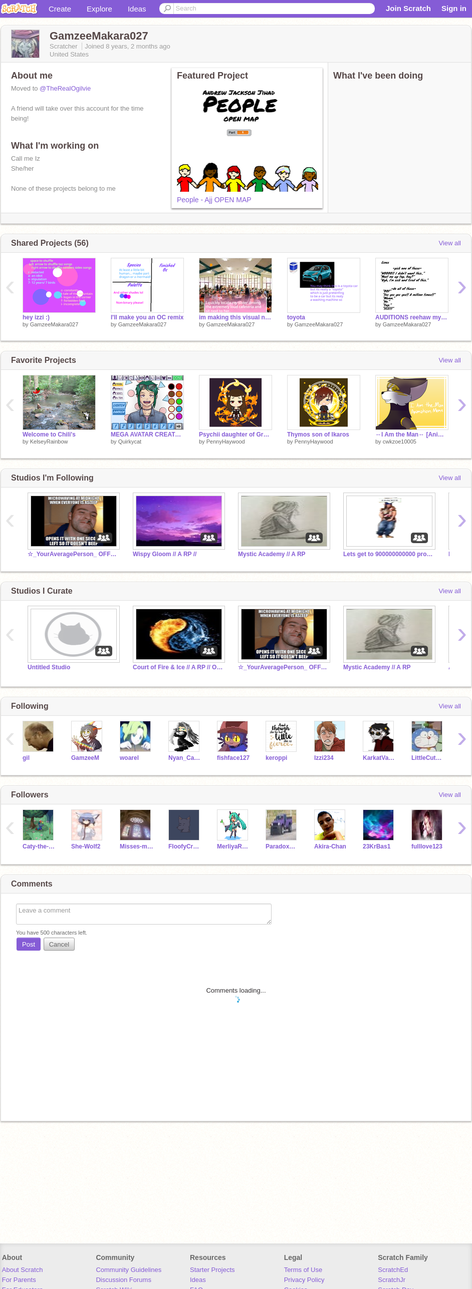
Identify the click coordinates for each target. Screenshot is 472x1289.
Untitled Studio (49, 667)
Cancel (59, 944)
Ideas (137, 9)
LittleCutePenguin (428, 757)
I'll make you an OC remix (147, 317)
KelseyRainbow (49, 442)
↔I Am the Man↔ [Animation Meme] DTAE (411, 434)
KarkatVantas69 (379, 757)
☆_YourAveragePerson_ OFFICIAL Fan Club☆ (73, 554)
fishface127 (233, 757)
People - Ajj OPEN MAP (214, 200)
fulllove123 (426, 846)
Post (28, 944)
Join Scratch (408, 8)
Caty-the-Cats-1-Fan (39, 846)
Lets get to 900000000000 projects (388, 554)
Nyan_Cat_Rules (185, 757)
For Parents (19, 1279)
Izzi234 (324, 757)
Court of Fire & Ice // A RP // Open (178, 667)
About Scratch (22, 1269)
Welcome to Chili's (49, 434)
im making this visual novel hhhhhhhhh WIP (235, 317)
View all (449, 243)
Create (60, 9)
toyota (296, 317)
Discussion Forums (123, 1279)
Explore (99, 9)
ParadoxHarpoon (282, 846)
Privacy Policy (304, 1279)
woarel (129, 757)
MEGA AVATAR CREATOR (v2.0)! (147, 434)
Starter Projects (212, 1269)
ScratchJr (391, 1279)
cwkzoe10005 (399, 442)
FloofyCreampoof (185, 846)
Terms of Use (303, 1269)
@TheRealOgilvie (65, 88)
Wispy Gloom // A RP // (164, 554)
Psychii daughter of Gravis (235, 434)
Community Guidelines (128, 1269)
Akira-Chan (330, 846)
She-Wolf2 (85, 846)
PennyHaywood (225, 442)
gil (26, 757)
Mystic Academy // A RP (272, 554)
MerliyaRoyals (234, 846)
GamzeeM (85, 757)
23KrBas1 (376, 846)
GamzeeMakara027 (54, 324)
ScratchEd (393, 1269)
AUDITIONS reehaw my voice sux (411, 317)
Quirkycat (129, 442)
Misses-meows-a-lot (136, 846)
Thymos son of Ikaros (318, 434)
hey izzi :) (36, 317)
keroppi (276, 757)
